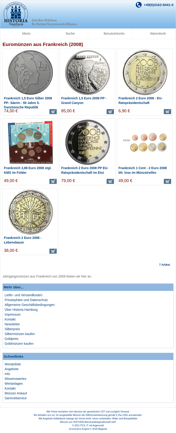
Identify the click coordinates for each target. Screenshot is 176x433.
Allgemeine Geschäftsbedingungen (30, 305)
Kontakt (10, 319)
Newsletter (12, 324)
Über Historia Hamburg (21, 309)
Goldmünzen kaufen (19, 343)
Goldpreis (11, 339)
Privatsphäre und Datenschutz (26, 300)
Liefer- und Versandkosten (23, 295)
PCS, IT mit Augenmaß (92, 425)
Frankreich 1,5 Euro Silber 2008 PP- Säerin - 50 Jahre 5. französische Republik (28, 102)
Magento (102, 429)
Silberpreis (12, 329)
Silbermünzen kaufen (20, 334)
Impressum (13, 314)
